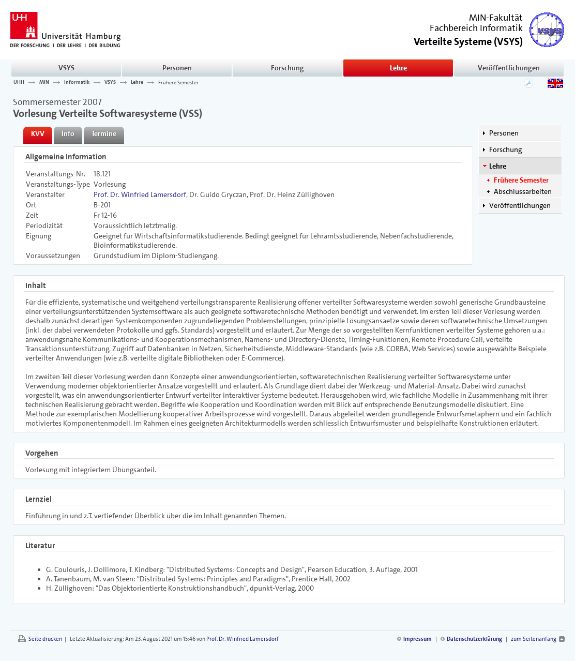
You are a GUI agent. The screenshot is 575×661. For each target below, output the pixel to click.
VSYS (66, 67)
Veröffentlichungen (509, 67)
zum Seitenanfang (533, 639)
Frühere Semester (178, 82)
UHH (18, 82)
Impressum (417, 639)
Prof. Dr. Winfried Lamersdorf (140, 194)
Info (68, 133)
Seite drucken (45, 639)
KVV (37, 133)
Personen (177, 67)
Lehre (398, 67)
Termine (104, 133)
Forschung (287, 67)
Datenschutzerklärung (474, 639)
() (468, 41)
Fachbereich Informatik (476, 28)
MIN (44, 82)
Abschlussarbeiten (523, 191)
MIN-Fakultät (496, 17)
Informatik (76, 82)
